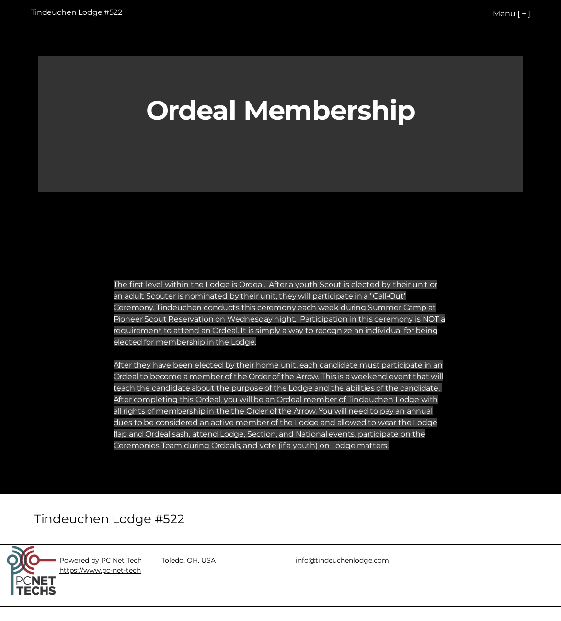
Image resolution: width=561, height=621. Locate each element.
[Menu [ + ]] (493, 13)
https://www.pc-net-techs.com (110, 570)
